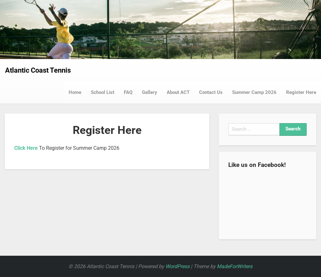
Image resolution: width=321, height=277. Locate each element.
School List (102, 92)
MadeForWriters (234, 266)
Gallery (149, 92)
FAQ (128, 92)
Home (75, 92)
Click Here (26, 148)
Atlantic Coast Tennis (38, 70)
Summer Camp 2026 (254, 92)
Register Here (301, 92)
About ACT (178, 92)
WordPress (177, 266)
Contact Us (211, 92)
